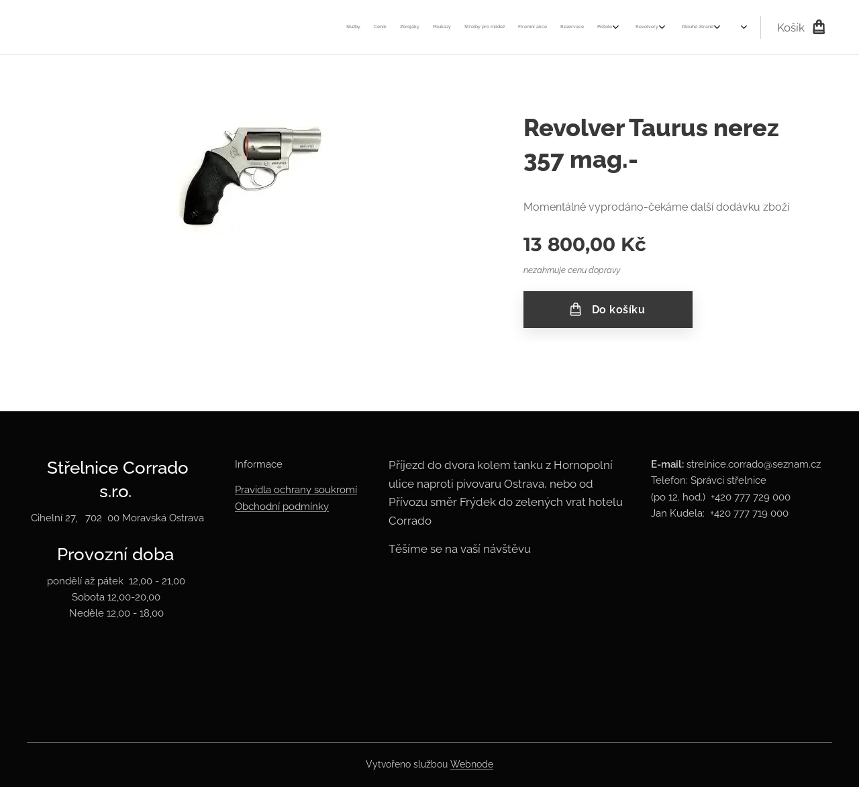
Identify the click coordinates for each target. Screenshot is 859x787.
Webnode (471, 764)
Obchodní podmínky (282, 507)
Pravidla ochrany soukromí (296, 490)
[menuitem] (400, 27)
